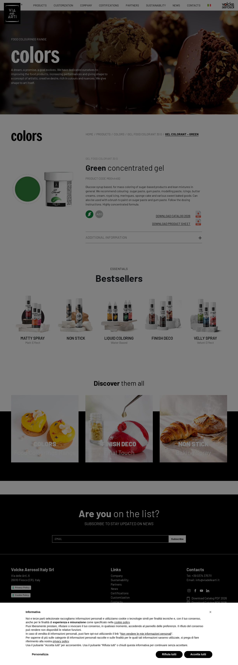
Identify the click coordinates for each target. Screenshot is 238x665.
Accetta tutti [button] (198, 654)
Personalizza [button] (40, 654)
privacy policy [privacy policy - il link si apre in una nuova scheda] (61, 641)
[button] (210, 612)
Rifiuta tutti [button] (169, 654)
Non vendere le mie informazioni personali (145, 633)
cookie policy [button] (122, 622)
